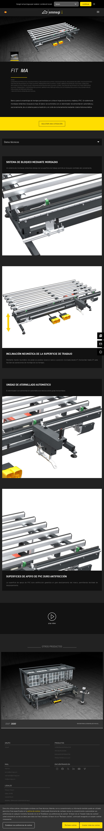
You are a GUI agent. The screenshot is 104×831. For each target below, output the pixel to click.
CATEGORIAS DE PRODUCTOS (63, 747)
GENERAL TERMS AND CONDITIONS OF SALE (17, 800)
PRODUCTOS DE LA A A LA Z (62, 758)
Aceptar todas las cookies (91, 825)
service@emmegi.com (11, 772)
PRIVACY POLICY (9, 790)
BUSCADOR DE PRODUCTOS (62, 754)
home (12, 80)
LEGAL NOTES (9, 793)
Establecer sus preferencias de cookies (18, 825)
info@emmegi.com (10, 779)
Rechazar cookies (71, 825)
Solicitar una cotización (52, 124)
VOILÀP (7, 747)
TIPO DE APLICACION (60, 751)
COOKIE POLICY (9, 797)
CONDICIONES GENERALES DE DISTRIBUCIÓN (17, 804)
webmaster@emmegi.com (12, 775)
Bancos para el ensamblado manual (23, 91)
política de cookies (33, 811)
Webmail (7, 768)
